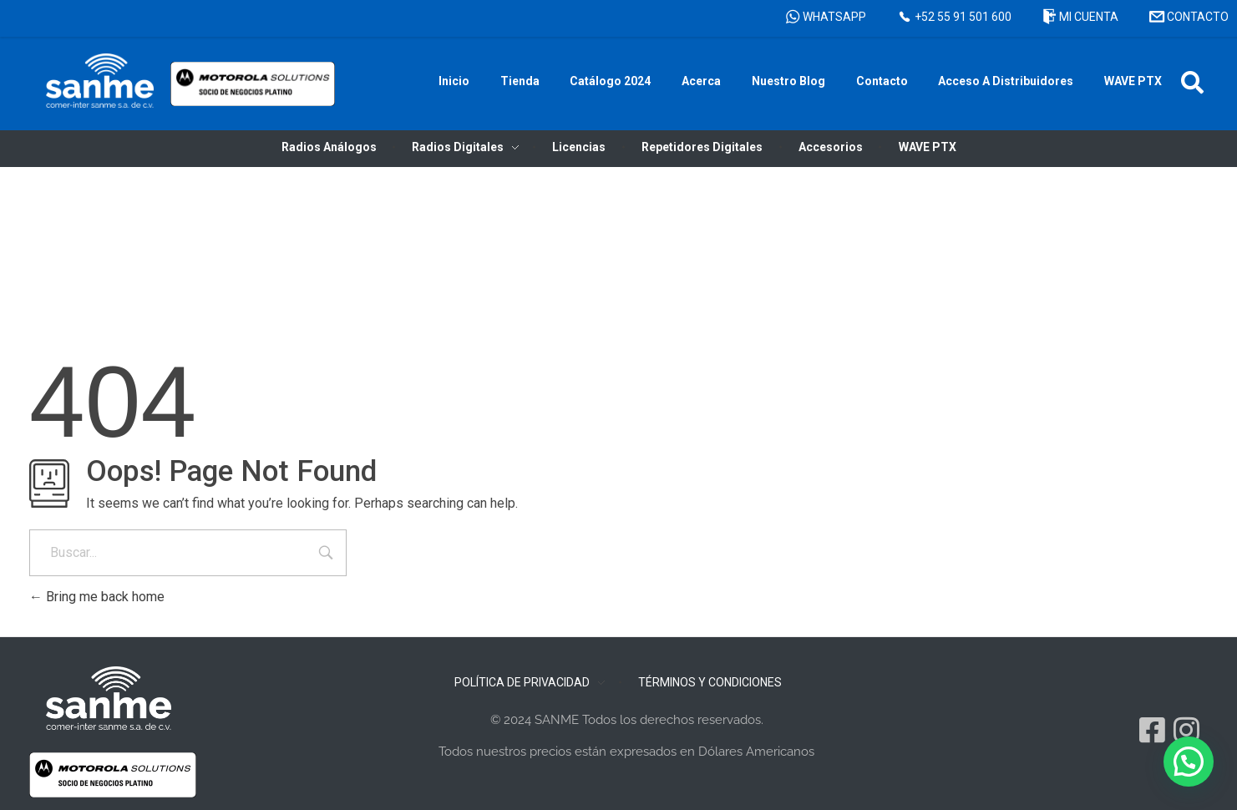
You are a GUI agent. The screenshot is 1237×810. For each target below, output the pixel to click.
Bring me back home (97, 597)
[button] (1192, 82)
